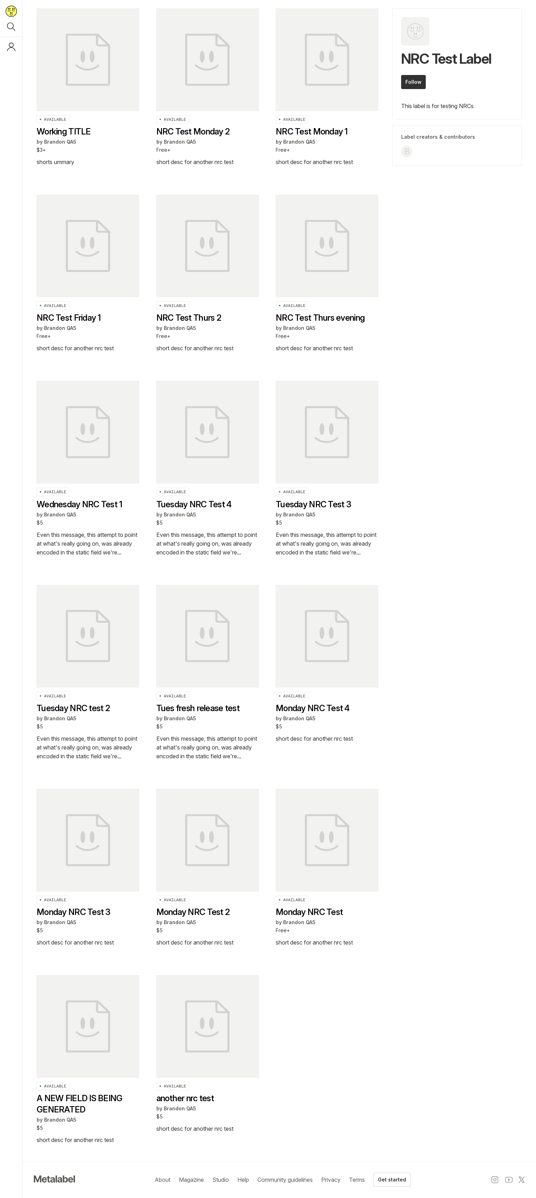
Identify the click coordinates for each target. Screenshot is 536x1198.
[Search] (11, 26)
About (162, 1179)
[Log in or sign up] (11, 46)
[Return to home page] (11, 11)
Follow (413, 82)
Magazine (191, 1179)
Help (243, 1179)
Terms (357, 1179)
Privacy (331, 1179)
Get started (392, 1180)
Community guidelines (285, 1179)
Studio (220, 1179)
